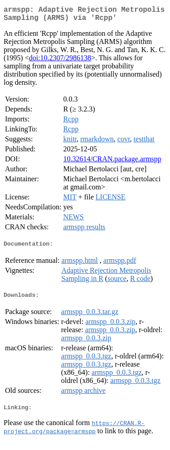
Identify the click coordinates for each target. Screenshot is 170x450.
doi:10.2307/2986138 (60, 61)
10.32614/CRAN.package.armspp (112, 162)
